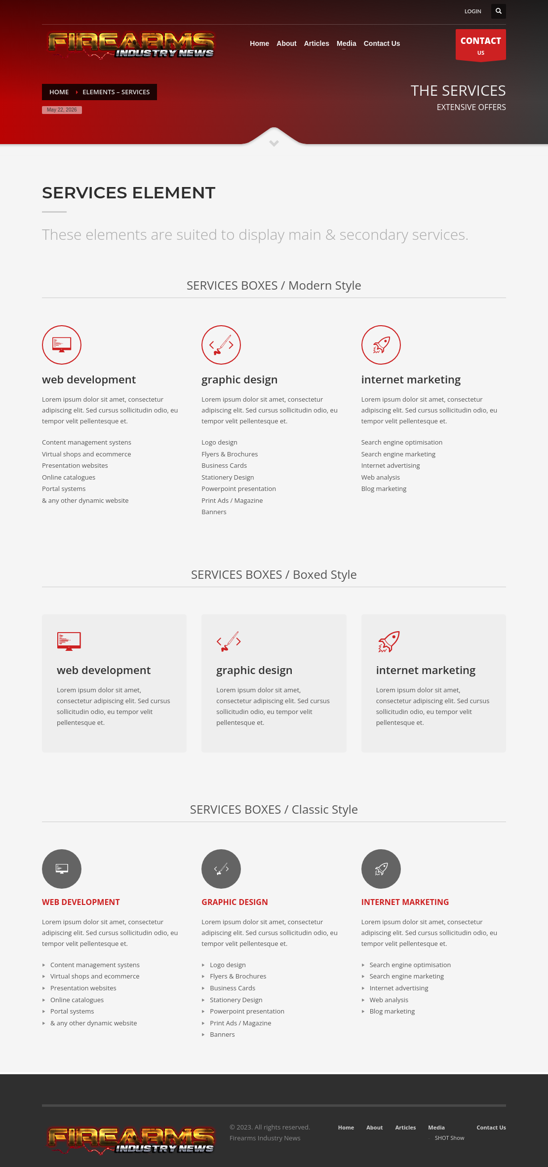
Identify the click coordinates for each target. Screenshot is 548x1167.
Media (436, 1127)
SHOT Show (450, 1137)
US (481, 47)
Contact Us (491, 1127)
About (374, 1127)
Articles (405, 1127)
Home (346, 1127)
